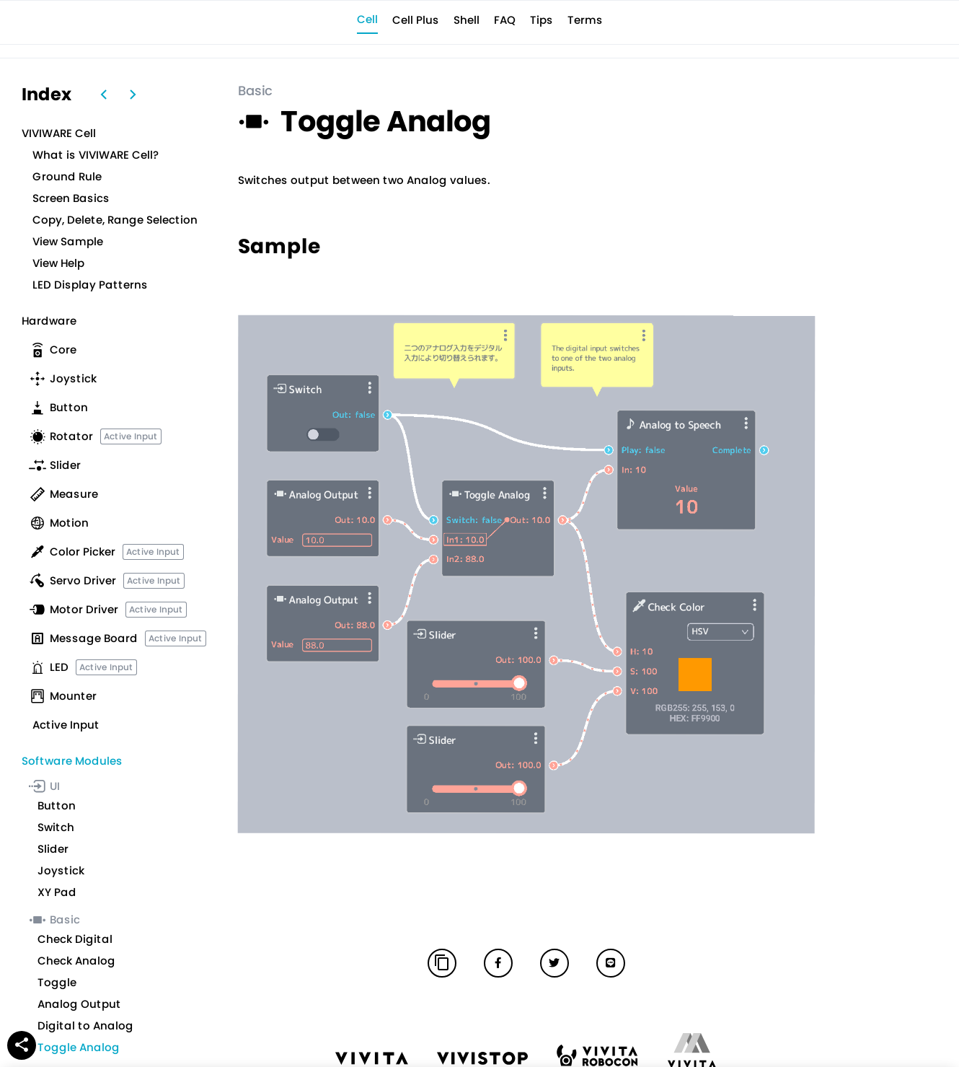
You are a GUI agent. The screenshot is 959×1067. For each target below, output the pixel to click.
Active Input (131, 436)
